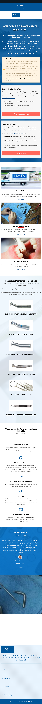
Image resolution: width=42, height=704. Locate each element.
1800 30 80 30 (21, 5)
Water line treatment (21, 261)
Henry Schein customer (8, 98)
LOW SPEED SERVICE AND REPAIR (21, 334)
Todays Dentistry (20, 563)
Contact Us (7, 678)
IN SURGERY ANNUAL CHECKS (21, 395)
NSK (21, 484)
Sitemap (6, 687)
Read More (21, 234)
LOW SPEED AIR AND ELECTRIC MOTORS (21, 374)
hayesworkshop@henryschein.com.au (21, 8)
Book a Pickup (21, 191)
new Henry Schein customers (17, 133)
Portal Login (21, 153)
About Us (6, 670)
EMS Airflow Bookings (21, 114)
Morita (16, 484)
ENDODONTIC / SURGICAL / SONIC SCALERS (21, 415)
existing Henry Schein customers (29, 131)
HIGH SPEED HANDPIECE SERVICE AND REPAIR (21, 314)
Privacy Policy (8, 695)
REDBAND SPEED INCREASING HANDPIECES (21, 354)
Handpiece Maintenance (21, 226)
